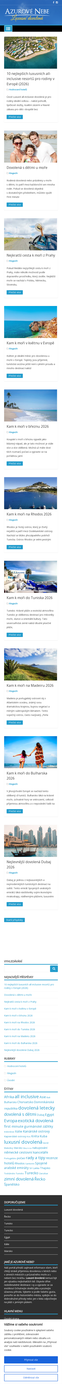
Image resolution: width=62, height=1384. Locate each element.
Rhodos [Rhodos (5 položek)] (20, 1163)
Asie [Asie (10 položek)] (43, 1097)
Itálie (6, 1244)
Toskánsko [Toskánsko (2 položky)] (9, 1173)
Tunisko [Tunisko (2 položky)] (20, 1173)
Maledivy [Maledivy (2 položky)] (8, 1147)
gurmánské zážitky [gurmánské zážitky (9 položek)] (38, 1126)
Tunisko (8, 1223)
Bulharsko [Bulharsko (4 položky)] (10, 1102)
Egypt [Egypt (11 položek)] (49, 1114)
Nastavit (31, 1368)
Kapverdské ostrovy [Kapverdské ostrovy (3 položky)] (15, 1136)
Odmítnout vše (31, 1377)
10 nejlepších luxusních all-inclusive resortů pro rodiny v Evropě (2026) (30, 78)
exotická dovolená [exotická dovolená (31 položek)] (35, 1120)
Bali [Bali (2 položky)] (48, 1097)
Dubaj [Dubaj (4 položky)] (40, 1115)
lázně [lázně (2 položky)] (45, 1142)
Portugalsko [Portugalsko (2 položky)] (10, 1158)
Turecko (8, 1230)
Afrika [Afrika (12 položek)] (9, 1096)
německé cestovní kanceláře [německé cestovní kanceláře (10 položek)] (26, 1152)
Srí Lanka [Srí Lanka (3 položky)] (34, 1168)
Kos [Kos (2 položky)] (29, 1136)
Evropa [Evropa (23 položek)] (10, 1120)
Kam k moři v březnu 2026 (28, 426)
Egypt (7, 1237)
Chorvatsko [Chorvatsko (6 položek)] (25, 1102)
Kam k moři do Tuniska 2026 (30, 597)
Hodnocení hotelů (18, 89)
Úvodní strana (11, 1318)
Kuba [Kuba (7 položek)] (43, 1136)
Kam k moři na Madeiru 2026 (30, 685)
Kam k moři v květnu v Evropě (30, 343)
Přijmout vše (31, 1359)
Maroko (8, 1251)
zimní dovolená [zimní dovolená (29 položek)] (19, 1179)
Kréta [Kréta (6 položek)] (35, 1136)
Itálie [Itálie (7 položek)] (18, 1131)
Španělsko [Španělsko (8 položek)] (12, 1184)
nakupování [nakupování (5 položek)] (39, 1148)
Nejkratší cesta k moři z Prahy (31, 255)
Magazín (13, 173)
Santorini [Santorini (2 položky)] (29, 1163)
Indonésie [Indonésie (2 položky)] (9, 1131)
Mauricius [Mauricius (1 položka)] (27, 1148)
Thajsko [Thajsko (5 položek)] (45, 1168)
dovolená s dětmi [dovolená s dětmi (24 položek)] (20, 1114)
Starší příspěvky (14, 919)
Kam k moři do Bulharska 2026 (20, 1043)
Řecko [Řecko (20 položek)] (39, 1179)
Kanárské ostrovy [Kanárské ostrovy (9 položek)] (36, 1131)
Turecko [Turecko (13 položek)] (31, 1172)
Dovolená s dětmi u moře (27, 167)
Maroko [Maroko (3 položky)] (18, 1147)
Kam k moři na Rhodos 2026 (29, 514)
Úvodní (11, 1080)
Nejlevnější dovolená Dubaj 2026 (22, 1050)
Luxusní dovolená (13, 1209)
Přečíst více (15, 116)
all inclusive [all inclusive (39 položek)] (27, 1096)
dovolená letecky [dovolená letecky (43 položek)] (36, 1108)
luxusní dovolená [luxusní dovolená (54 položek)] (23, 1142)
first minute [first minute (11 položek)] (13, 1126)
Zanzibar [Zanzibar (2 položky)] (43, 1173)
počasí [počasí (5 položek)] (21, 1158)
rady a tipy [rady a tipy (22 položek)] (35, 1157)
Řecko (7, 1216)
